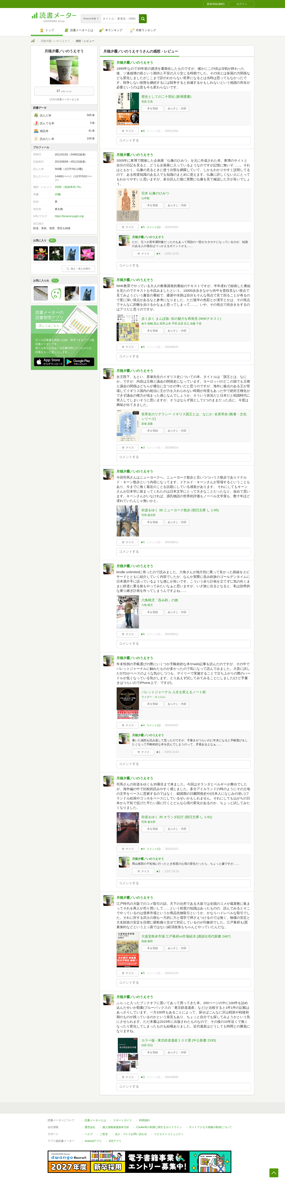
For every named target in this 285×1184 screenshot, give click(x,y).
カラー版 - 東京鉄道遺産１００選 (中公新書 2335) (178, 1040)
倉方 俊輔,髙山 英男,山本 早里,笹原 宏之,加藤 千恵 (171, 323)
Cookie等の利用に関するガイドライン (159, 1127)
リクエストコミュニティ (168, 1134)
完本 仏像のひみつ (155, 193)
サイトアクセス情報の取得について (210, 1127)
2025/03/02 (171, 725)
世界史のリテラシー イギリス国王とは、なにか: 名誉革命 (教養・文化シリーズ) (193, 416)
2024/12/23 (171, 849)
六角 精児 (147, 605)
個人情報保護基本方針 (115, 1127)
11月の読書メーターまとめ (64, 99)
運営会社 (90, 1127)
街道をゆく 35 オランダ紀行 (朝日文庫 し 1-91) (176, 817)
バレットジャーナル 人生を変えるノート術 (173, 692)
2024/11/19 (171, 973)
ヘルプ (89, 1134)
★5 (142, 227)
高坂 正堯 (147, 101)
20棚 (57, 194)
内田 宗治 (147, 1045)
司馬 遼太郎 (148, 515)
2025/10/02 (171, 227)
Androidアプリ (93, 1141)
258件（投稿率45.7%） (69, 187)
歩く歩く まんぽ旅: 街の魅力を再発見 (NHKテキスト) (181, 318)
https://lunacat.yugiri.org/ (69, 216)
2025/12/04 (171, 131)
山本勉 (145, 198)
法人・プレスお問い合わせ (131, 1134)
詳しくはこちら (49, 325)
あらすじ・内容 (177, 108)
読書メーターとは (95, 1120)
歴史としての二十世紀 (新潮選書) (166, 96)
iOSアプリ (115, 1141)
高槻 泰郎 (147, 941)
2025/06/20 (171, 347)
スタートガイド (122, 1120)
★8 (142, 130)
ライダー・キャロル (153, 697)
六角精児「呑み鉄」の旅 (159, 600)
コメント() (154, 131)
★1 (158, 752)
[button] (143, 18)
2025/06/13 (171, 542)
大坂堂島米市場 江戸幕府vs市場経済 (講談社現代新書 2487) (186, 936)
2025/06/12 (171, 634)
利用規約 (144, 1120)
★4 (158, 253)
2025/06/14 (171, 447)
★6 (142, 634)
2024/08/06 (171, 1077)
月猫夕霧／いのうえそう (55, 41)
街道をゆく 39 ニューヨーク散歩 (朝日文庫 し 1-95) (180, 510)
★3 (142, 447)
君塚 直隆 (147, 423)
